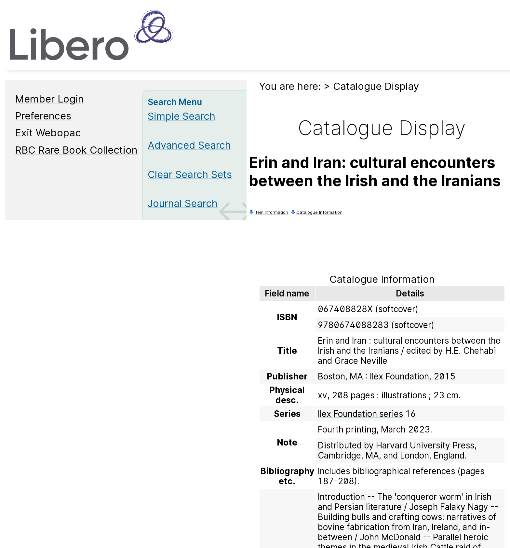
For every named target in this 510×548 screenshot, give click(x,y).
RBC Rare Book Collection (76, 150)
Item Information (271, 212)
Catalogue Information (319, 212)
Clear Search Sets (190, 174)
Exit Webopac (48, 133)
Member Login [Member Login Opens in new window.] (49, 99)
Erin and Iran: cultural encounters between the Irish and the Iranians (375, 171)
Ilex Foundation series (360, 414)
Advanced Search (189, 145)
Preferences (43, 116)
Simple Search (181, 116)
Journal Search (183, 203)
